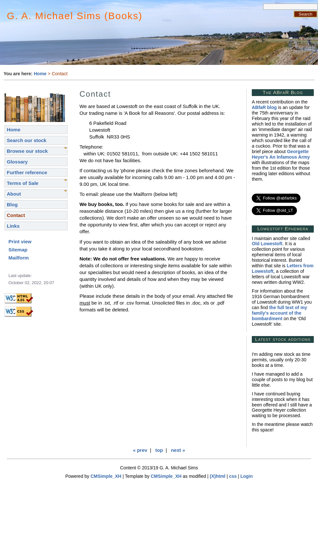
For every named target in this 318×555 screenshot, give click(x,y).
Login (246, 476)
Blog (12, 204)
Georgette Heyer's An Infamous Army (281, 154)
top (159, 450)
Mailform (18, 257)
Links (13, 226)
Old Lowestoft (267, 243)
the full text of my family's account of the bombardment (279, 313)
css (233, 476)
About (14, 194)
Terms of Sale (22, 183)
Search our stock (26, 140)
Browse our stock (27, 151)
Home (40, 73)
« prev (140, 450)
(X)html (217, 476)
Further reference (27, 172)
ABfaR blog (264, 107)
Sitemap (17, 249)
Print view (19, 241)
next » (178, 450)
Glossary (17, 161)
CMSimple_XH (106, 476)
